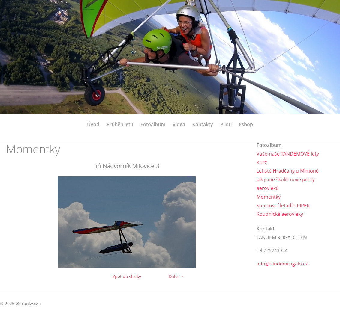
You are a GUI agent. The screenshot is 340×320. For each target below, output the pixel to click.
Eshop (246, 124)
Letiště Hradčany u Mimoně (288, 170)
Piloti (226, 124)
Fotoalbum (152, 124)
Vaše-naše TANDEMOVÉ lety (288, 153)
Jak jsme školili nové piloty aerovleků (286, 183)
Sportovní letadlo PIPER (283, 205)
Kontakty (202, 124)
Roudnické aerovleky (280, 214)
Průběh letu (120, 124)
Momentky (269, 197)
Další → (176, 276)
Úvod (93, 124)
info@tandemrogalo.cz (282, 263)
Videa (179, 124)
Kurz (262, 162)
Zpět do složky (127, 276)
